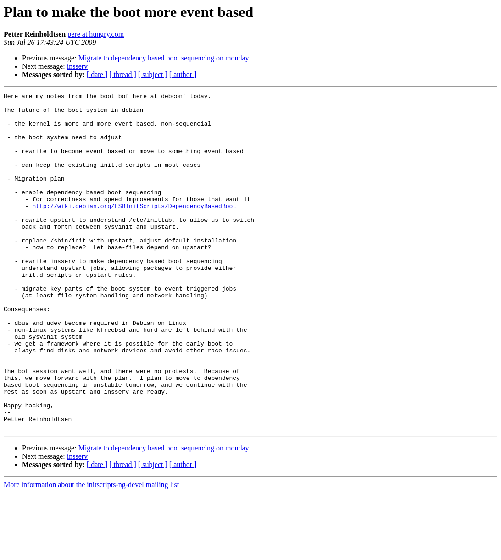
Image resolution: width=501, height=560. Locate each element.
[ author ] (183, 74)
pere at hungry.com (95, 34)
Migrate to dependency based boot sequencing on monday (163, 58)
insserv (77, 66)
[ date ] (97, 74)
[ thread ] (122, 74)
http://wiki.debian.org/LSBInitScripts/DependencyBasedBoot (134, 229)
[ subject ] (152, 74)
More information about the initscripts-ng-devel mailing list (91, 552)
